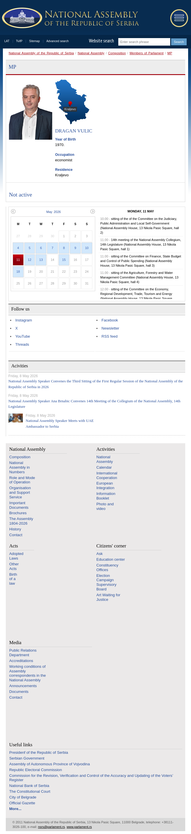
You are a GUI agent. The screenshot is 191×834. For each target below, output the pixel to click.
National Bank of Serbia (29, 785)
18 (18, 271)
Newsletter (110, 328)
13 (41, 259)
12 (29, 259)
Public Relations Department (23, 652)
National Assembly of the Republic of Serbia (41, 53)
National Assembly (91, 53)
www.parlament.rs (79, 827)
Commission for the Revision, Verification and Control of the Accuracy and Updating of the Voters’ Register (91, 777)
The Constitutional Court (29, 791)
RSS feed (110, 336)
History (15, 529)
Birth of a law (13, 579)
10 (87, 248)
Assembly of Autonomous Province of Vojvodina (49, 764)
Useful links (20, 744)
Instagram (23, 320)
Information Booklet (105, 495)
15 (63, 259)
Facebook (110, 320)
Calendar (104, 467)
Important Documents (19, 505)
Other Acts (14, 566)
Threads (22, 344)
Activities (105, 449)
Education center (110, 559)
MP (169, 53)
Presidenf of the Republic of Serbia (38, 752)
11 (18, 259)
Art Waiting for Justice (108, 597)
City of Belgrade (22, 797)
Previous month (13, 211)
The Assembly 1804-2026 (21, 521)
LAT (7, 41)
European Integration (105, 485)
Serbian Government (26, 758)
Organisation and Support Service (20, 492)
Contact (15, 535)
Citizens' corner (111, 546)
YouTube (22, 336)
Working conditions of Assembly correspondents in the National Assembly (27, 673)
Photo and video (105, 506)
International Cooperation (106, 475)
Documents (19, 691)
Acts (13, 546)
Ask (99, 553)
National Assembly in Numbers (19, 467)
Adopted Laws (16, 555)
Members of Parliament (147, 53)
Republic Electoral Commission (35, 770)
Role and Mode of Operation (22, 480)
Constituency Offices (107, 567)
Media (15, 642)
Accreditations (21, 661)
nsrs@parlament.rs (51, 827)
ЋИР (19, 41)
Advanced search (57, 41)
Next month (92, 211)
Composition (117, 53)
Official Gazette (22, 803)
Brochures (18, 513)
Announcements (23, 686)
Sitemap (34, 41)
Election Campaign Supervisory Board (106, 582)
